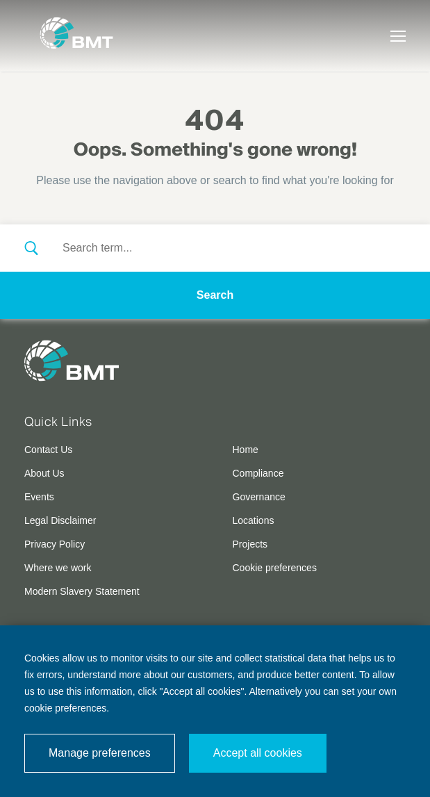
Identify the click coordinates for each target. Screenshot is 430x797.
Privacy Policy (54, 544)
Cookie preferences (275, 567)
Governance (259, 496)
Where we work (57, 567)
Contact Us (48, 449)
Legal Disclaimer (60, 520)
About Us (44, 473)
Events (39, 496)
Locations (253, 520)
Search (215, 295)
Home (245, 449)
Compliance (258, 473)
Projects (250, 544)
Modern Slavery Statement (82, 591)
